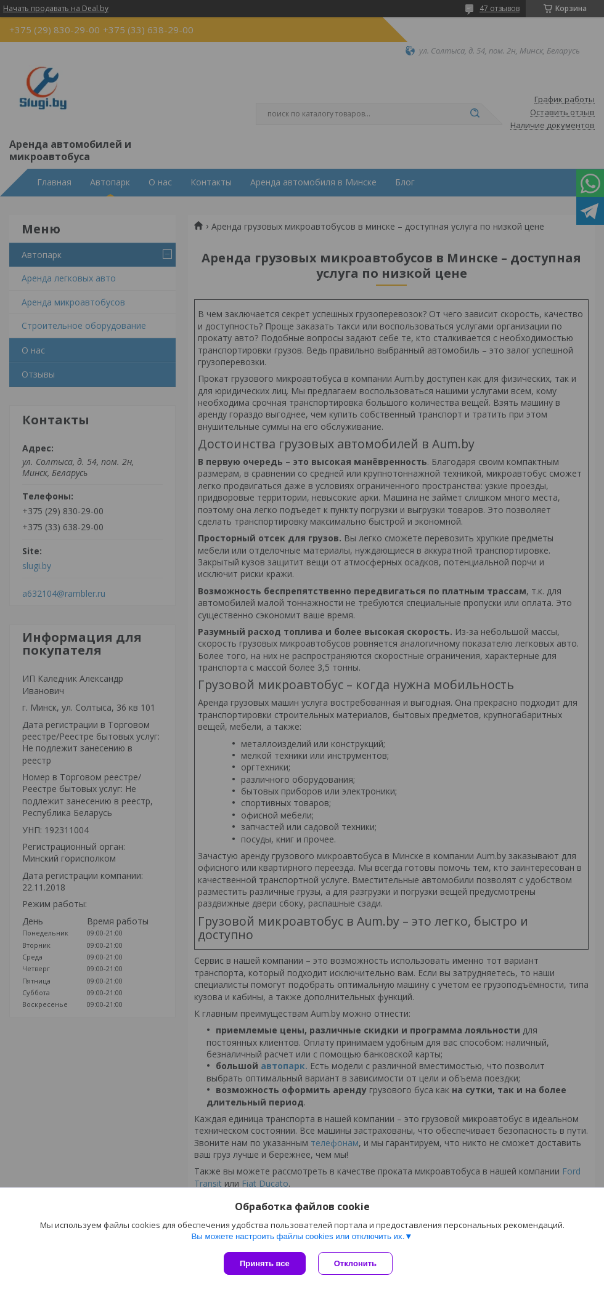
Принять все (265, 1263)
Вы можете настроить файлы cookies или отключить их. (297, 1236)
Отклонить (355, 1263)
